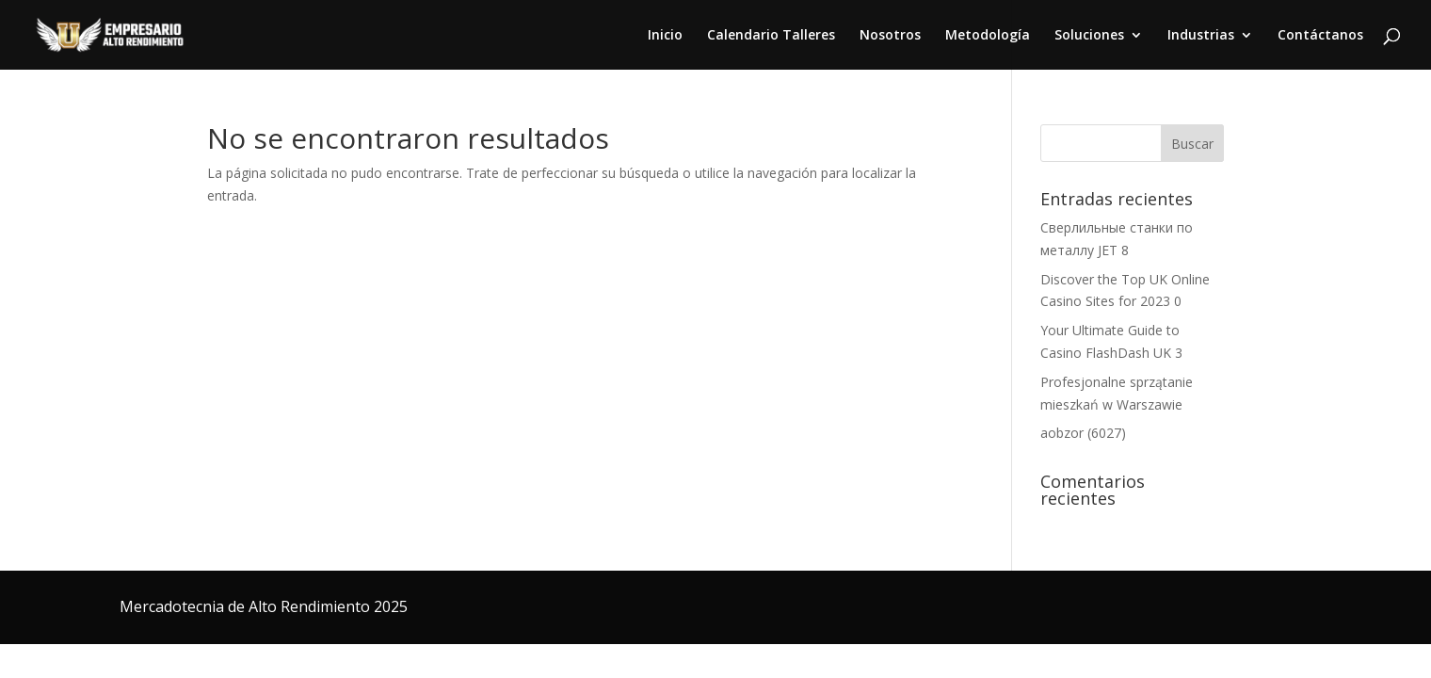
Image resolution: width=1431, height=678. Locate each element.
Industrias (1200, 35)
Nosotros (890, 35)
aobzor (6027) (1083, 433)
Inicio (665, 35)
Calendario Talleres (771, 35)
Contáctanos (1320, 35)
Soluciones (1089, 35)
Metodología (987, 35)
